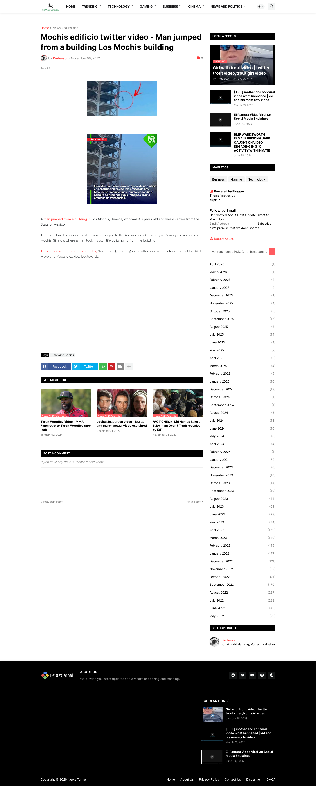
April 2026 (242, 264)
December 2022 (242, 561)
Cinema (194, 6)
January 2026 (242, 287)
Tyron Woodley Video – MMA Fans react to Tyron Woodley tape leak (66, 425)
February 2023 (242, 545)
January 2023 (242, 553)
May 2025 (242, 350)
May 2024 (242, 436)
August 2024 (242, 412)
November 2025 (242, 303)
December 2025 (242, 295)
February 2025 (242, 373)
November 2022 (242, 569)
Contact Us (233, 779)
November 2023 (242, 475)
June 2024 (242, 428)
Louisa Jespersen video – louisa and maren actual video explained (122, 423)
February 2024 (242, 452)
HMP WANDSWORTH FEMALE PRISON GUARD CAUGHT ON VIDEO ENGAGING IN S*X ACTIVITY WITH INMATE (252, 142)
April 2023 (242, 530)
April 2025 (242, 358)
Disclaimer (253, 779)
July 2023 (242, 506)
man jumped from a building (65, 219)
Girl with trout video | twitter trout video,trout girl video (247, 711)
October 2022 (242, 577)
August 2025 (242, 327)
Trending (90, 6)
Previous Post (53, 502)
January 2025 (242, 381)
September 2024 (242, 405)
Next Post (193, 502)
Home (71, 6)
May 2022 (242, 616)
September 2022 (242, 584)
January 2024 (242, 459)
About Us (187, 779)
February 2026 (242, 280)
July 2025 (242, 334)
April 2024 (242, 444)
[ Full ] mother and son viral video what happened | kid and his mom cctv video (254, 96)
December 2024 (242, 389)
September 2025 (242, 319)
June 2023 (242, 514)
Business (170, 6)
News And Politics (226, 6)
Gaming (146, 6)
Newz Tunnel (77, 779)
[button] (261, 6)
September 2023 (242, 491)
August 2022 (242, 592)
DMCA (270, 779)
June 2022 (242, 608)
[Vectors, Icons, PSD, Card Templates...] (239, 251)
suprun (215, 200)
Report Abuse (224, 238)
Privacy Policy (209, 779)
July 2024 (242, 420)
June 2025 (242, 342)
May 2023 (242, 522)
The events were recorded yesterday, (69, 251)
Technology (119, 6)
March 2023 (242, 538)
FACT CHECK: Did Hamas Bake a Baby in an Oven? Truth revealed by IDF (177, 425)
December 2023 (242, 467)
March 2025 (242, 366)
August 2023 (242, 499)
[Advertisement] (122, 316)
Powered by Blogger (227, 191)
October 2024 (242, 397)
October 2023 (242, 483)
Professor (229, 640)
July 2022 (242, 600)
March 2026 (242, 272)
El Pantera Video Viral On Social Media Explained (252, 116)
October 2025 (242, 311)
